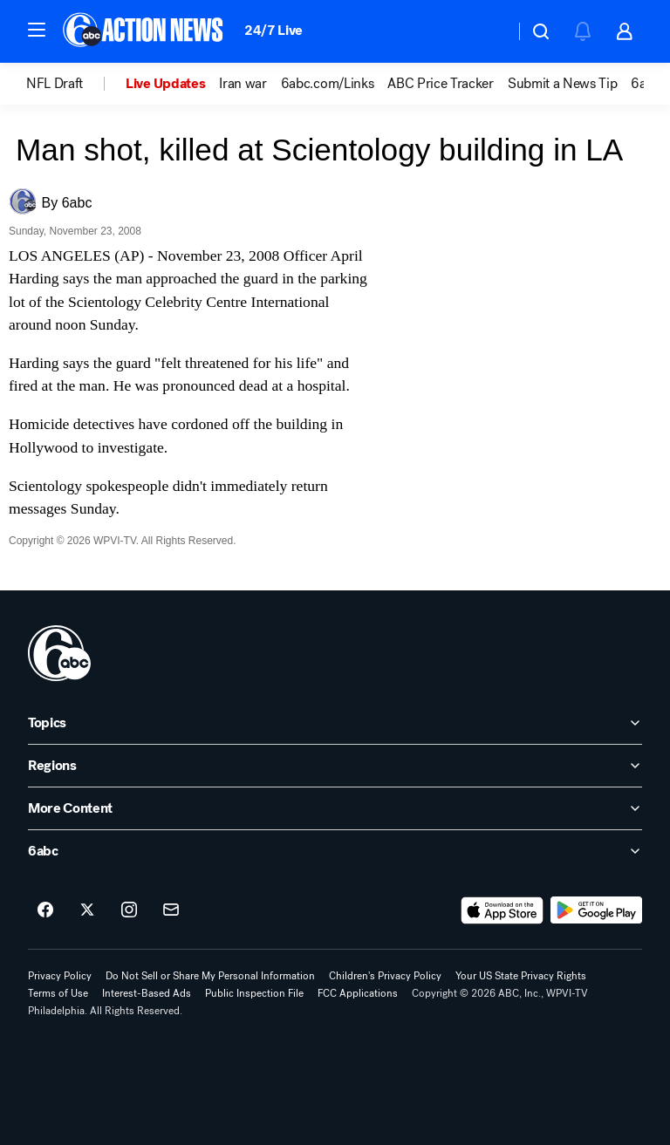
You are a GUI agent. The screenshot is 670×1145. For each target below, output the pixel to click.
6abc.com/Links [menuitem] (327, 84)
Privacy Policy (60, 976)
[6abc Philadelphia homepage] (144, 31)
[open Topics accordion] (335, 723)
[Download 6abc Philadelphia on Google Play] (596, 910)
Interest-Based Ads (146, 993)
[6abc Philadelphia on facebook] (45, 910)
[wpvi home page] (59, 653)
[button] (36, 29)
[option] (76, 84)
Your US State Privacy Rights (520, 976)
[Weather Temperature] (487, 31)
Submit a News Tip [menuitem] (563, 84)
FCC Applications (358, 993)
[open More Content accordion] (335, 808)
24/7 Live (273, 30)
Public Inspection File (254, 993)
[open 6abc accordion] (335, 851)
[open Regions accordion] (335, 766)
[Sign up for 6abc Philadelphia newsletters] (171, 910)
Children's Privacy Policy (385, 976)
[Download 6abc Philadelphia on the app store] (502, 910)
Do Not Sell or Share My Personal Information (210, 976)
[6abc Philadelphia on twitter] (87, 910)
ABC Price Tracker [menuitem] (440, 84)
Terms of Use (58, 993)
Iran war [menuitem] (242, 84)
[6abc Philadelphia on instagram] (129, 910)
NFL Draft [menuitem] (54, 84)
